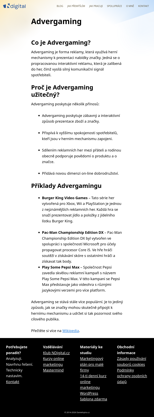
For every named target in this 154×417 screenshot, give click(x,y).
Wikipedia (70, 330)
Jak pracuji (96, 6)
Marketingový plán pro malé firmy (91, 364)
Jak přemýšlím (76, 6)
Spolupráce (114, 6)
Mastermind (53, 370)
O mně (130, 6)
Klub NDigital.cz (56, 352)
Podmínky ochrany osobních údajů (132, 376)
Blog (60, 6)
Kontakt (143, 6)
